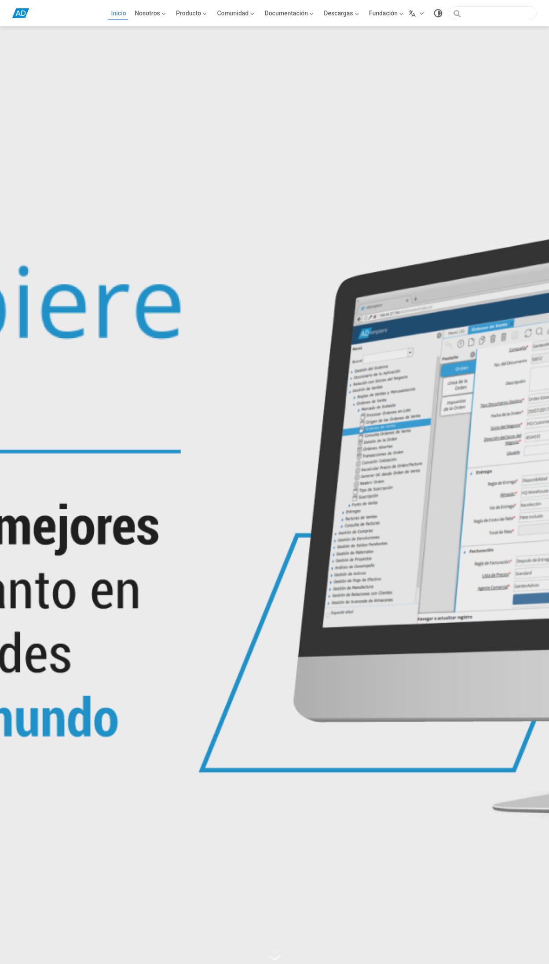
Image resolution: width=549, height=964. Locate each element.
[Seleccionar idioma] (417, 13)
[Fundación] (386, 13)
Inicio (118, 13)
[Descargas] (341, 13)
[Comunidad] (236, 13)
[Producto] (191, 13)
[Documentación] (289, 13)
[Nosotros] (150, 13)
